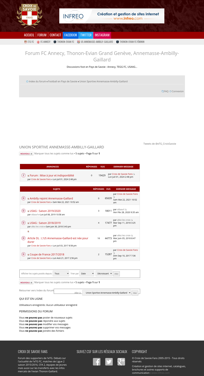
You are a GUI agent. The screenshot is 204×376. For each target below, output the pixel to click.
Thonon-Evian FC (63, 42)
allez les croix (37, 226)
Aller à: (77, 292)
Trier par (82, 273)
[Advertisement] (102, 120)
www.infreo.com (160, 372)
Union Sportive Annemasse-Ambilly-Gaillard (103, 81)
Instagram (102, 34)
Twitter (86, 34)
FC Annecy (43, 42)
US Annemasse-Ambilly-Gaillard (95, 42)
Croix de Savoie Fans (41, 179)
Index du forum (37, 81)
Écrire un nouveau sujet (26, 154)
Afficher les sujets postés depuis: (45, 273)
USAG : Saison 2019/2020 (45, 211)
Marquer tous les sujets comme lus (53, 153)
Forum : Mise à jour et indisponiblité (52, 175)
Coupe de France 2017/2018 (47, 254)
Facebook (70, 34)
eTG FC (29, 42)
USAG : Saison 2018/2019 (45, 223)
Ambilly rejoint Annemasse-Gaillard (51, 198)
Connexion (178, 91)
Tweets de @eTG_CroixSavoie (160, 143)
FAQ (166, 91)
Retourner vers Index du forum (36, 290)
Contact (55, 34)
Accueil (29, 34)
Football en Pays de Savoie (62, 81)
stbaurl (34, 214)
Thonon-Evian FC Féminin (130, 42)
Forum (42, 34)
